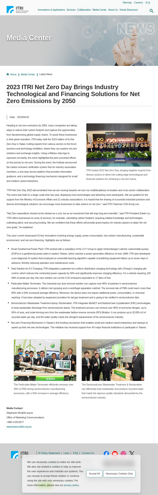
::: (7, 2)
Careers (138, 2)
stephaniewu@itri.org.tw (18, 426)
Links (66, 453)
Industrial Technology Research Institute (17, 10)
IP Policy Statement (49, 453)
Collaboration (84, 9)
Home (11, 74)
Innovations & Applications (51, 9)
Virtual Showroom (128, 9)
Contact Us (88, 453)
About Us (113, 9)
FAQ (75, 453)
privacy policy (71, 485)
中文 (147, 2)
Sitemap (127, 2)
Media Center (99, 9)
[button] (151, 10)
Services (71, 9)
